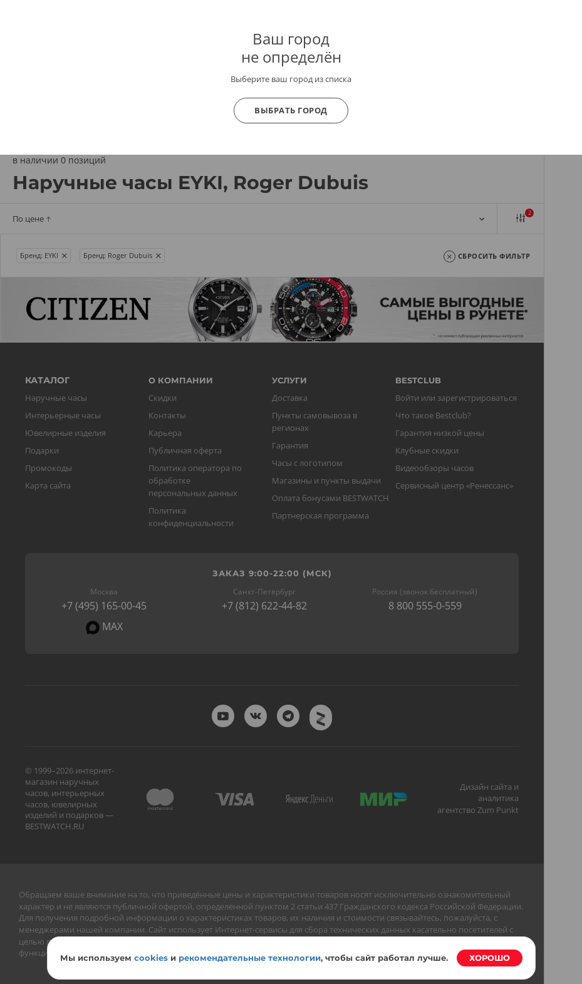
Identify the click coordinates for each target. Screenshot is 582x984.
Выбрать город (291, 110)
